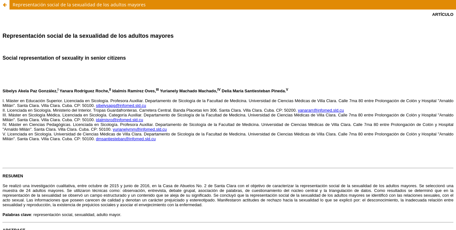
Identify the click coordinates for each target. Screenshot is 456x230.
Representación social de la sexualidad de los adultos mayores (79, 5)
